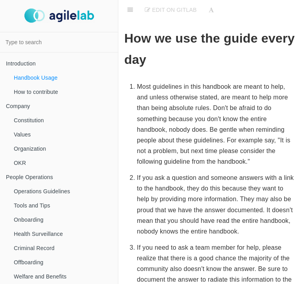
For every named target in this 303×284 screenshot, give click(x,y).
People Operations (29, 177)
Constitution (29, 120)
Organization (30, 149)
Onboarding (28, 220)
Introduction (21, 63)
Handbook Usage (36, 78)
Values (22, 134)
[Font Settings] (211, 10)
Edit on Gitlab (170, 10)
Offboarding (28, 262)
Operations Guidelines (42, 191)
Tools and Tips (32, 205)
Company (18, 106)
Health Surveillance (38, 234)
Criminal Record (34, 248)
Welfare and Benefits (40, 276)
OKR (20, 163)
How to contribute (36, 92)
